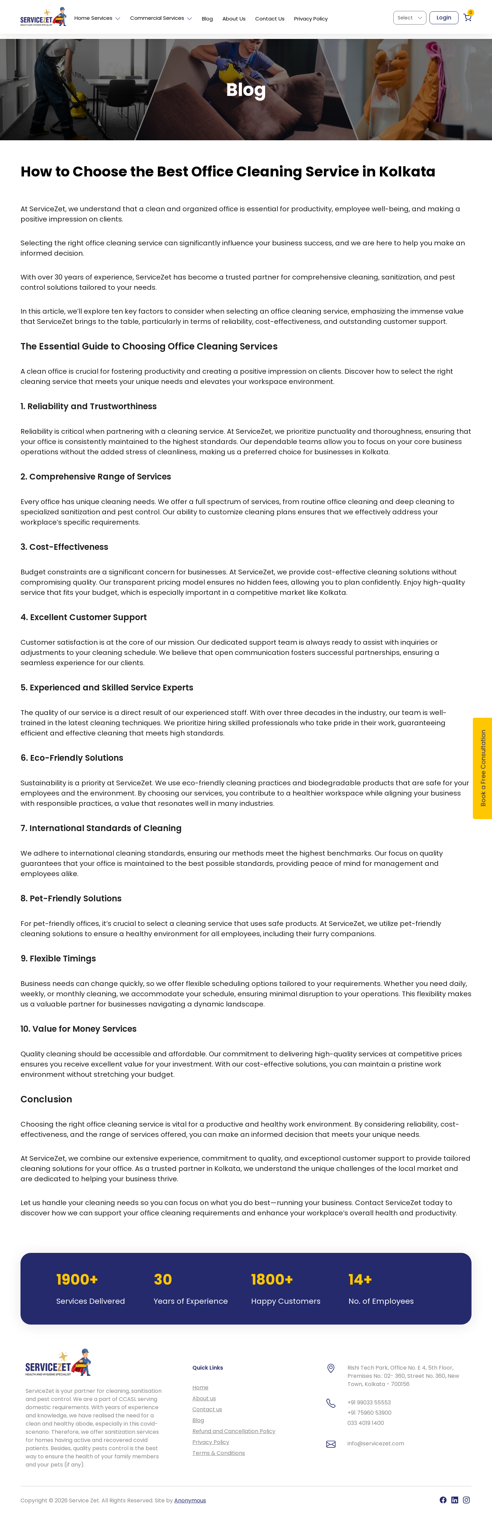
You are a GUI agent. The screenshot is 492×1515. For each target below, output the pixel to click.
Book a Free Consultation (483, 768)
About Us (234, 18)
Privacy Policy (311, 18)
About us (204, 1398)
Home (200, 1387)
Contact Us (270, 18)
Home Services (97, 18)
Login (444, 18)
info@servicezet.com (375, 1443)
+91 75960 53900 (369, 1413)
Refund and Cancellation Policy (233, 1431)
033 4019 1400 (365, 1423)
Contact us (207, 1409)
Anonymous (190, 1500)
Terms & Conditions (218, 1453)
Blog (207, 18)
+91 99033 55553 (369, 1402)
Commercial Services (161, 18)
